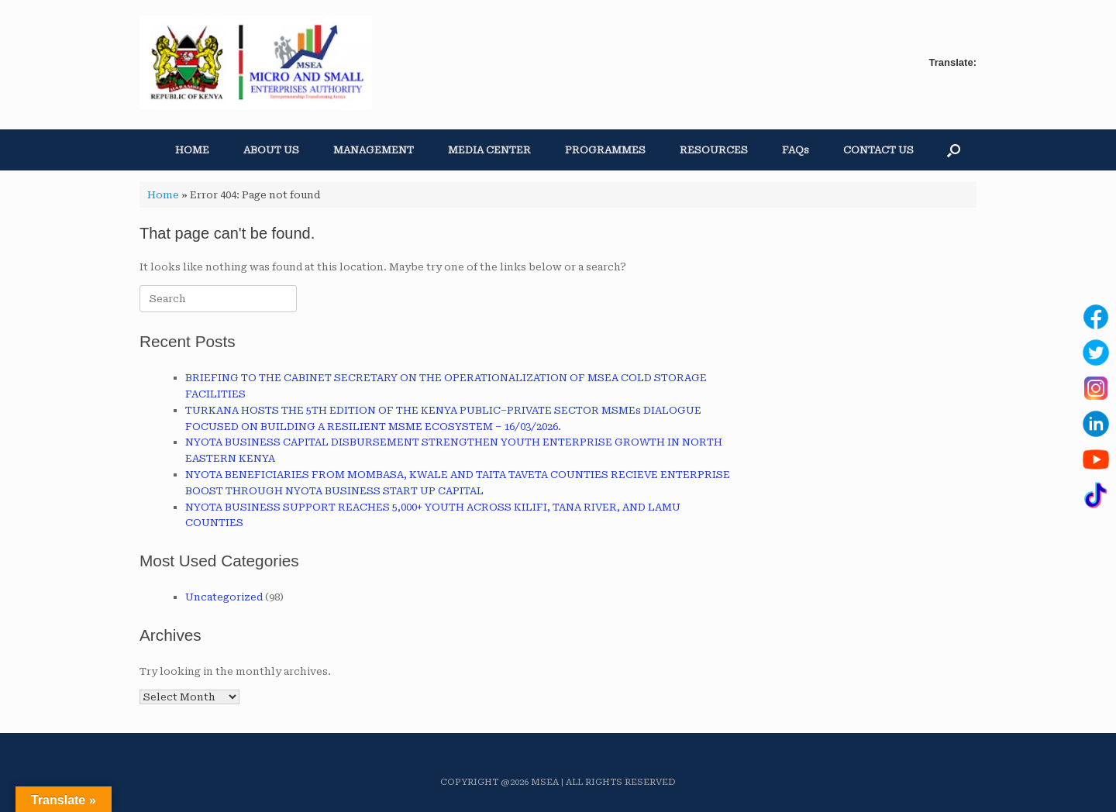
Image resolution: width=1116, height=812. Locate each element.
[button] (953, 149)
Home (163, 195)
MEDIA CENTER (489, 150)
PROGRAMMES (605, 150)
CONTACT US (878, 150)
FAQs (795, 150)
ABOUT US (271, 150)
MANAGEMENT (373, 150)
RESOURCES (714, 150)
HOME (192, 150)
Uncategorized (224, 597)
